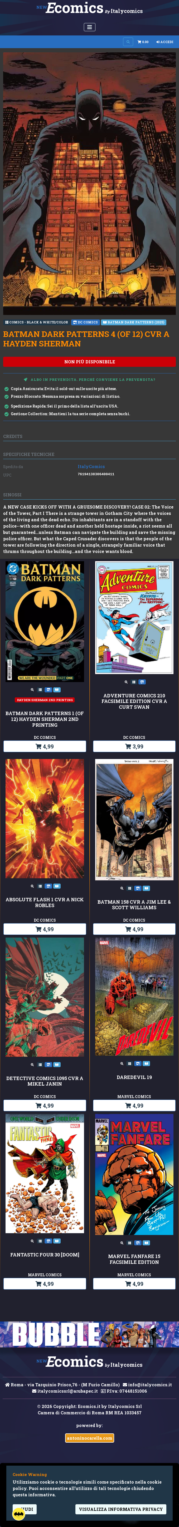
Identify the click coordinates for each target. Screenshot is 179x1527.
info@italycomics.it (147, 1384)
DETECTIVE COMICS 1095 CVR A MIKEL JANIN (44, 1081)
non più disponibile (89, 361)
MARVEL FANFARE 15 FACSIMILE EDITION (134, 1259)
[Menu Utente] (89, 27)
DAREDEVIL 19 (134, 1077)
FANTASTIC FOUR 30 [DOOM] (44, 1255)
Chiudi (24, 1509)
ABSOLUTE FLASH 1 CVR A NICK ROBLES (45, 902)
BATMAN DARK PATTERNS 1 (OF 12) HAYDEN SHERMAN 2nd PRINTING (45, 719)
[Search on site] (128, 42)
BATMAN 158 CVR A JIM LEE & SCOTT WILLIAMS (134, 905)
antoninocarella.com (89, 1438)
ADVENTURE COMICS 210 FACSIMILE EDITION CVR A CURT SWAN (134, 701)
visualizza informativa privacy (121, 1509)
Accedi (164, 42)
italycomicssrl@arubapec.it (65, 1391)
